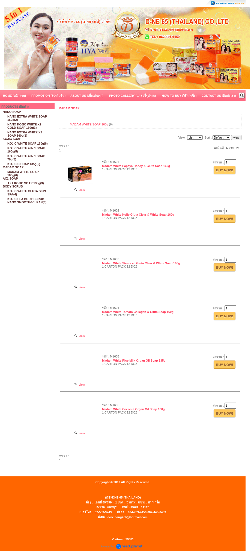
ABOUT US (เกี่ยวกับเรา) (86, 95)
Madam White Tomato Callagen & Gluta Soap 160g (138, 311)
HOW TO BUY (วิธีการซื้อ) (179, 95)
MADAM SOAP (69, 108)
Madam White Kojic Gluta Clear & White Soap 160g (138, 214)
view (79, 190)
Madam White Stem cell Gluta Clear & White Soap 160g (141, 263)
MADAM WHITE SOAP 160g (89, 124)
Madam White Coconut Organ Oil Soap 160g (133, 409)
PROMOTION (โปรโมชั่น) (48, 95)
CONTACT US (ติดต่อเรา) (219, 95)
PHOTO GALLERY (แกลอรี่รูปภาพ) (132, 95)
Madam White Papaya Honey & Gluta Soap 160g (136, 166)
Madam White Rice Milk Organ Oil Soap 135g (134, 360)
